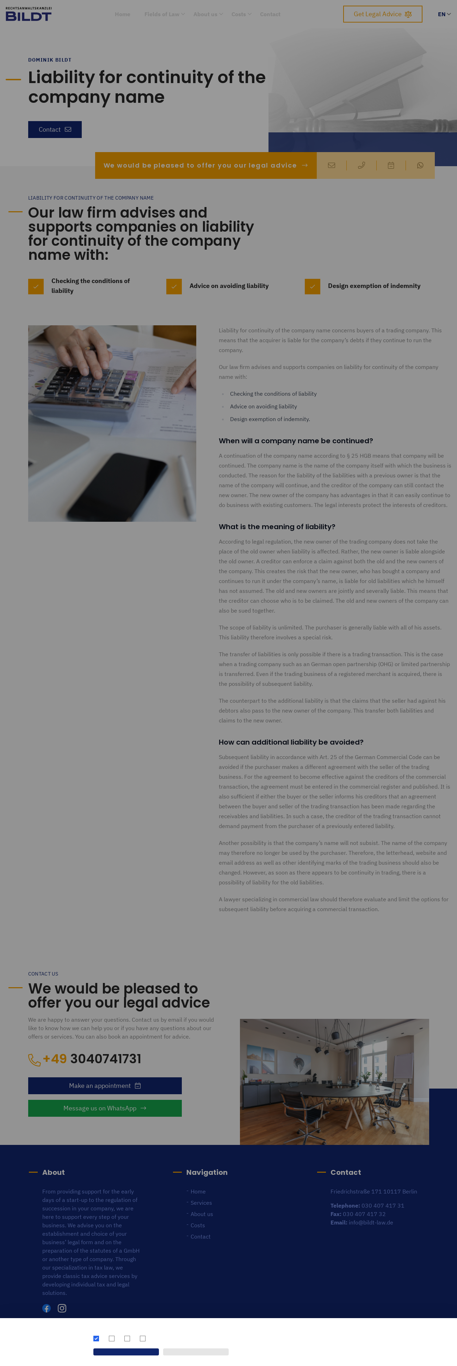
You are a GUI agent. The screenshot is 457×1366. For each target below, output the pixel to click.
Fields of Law (161, 14)
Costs (238, 14)
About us (205, 14)
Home (122, 14)
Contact (270, 14)
